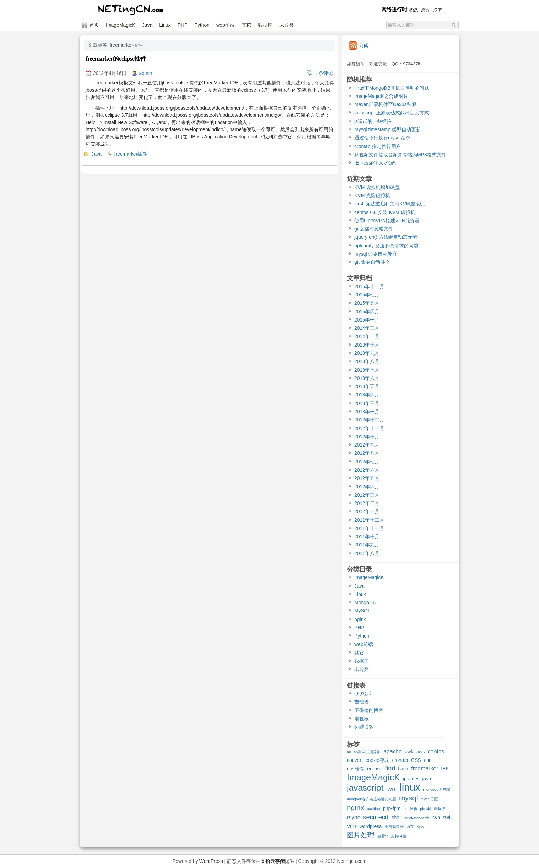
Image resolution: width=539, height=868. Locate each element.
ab (349, 752)
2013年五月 (367, 386)
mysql (408, 798)
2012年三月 (367, 495)
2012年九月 (367, 445)
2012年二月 (367, 503)
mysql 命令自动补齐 (375, 254)
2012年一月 (367, 511)
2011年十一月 (369, 528)
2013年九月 (367, 353)
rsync (353, 817)
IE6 (444, 768)
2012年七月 (367, 461)
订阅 (364, 45)
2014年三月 (367, 328)
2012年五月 (367, 478)
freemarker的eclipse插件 (116, 58)
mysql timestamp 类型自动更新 (387, 129)
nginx (360, 619)
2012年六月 (367, 470)
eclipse (374, 768)
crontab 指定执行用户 (377, 146)
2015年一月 (367, 320)
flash (403, 768)
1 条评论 (324, 73)
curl (428, 760)
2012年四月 (367, 486)
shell (397, 817)
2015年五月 (367, 303)
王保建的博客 (368, 710)
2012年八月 (367, 453)
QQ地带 (363, 693)
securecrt (376, 817)
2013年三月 (367, 403)
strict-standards (417, 818)
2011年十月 (367, 536)
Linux (164, 25)
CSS (416, 760)
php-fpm (391, 808)
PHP (183, 25)
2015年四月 (367, 311)
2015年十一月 (369, 286)
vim (351, 826)
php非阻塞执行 (432, 809)
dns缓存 (355, 768)
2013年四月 (367, 394)
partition (373, 809)
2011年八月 (367, 553)
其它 (246, 25)
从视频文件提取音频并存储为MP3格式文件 (400, 154)
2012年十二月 (369, 419)
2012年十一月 (369, 428)
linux (409, 788)
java (426, 778)
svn (436, 817)
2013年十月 (367, 345)
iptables (411, 778)
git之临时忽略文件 (373, 229)
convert (355, 760)
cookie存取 (377, 760)
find (390, 768)
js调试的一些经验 (373, 121)
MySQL (362, 610)
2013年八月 (367, 361)
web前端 (225, 25)
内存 (410, 827)
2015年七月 (367, 294)
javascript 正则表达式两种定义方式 (391, 112)
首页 (94, 25)
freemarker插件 (130, 154)
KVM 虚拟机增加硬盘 (377, 187)
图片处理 (360, 835)
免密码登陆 (394, 827)
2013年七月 (367, 370)
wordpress (371, 826)
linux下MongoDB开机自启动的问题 (391, 88)
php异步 (410, 809)
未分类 (286, 25)
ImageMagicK (120, 25)
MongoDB (365, 602)
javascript (365, 788)
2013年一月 (367, 411)
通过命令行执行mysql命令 (382, 137)
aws (420, 751)
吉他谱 (361, 701)
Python (201, 25)
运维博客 (364, 727)
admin (145, 73)
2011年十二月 (369, 520)
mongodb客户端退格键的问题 (371, 799)
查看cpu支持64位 (391, 836)
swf (446, 817)
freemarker (424, 768)
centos (436, 751)
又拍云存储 (273, 861)
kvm (391, 789)
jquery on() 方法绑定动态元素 (385, 237)
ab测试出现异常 (367, 752)
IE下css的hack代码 (375, 163)
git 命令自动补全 (372, 262)
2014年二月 (367, 336)
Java (147, 25)
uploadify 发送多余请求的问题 (386, 245)
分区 (421, 827)
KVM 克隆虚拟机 (372, 195)
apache (393, 751)
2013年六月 (367, 378)
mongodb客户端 (436, 789)
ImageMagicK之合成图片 (381, 96)
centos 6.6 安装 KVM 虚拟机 (384, 212)
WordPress (211, 861)
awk (409, 751)
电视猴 (361, 718)
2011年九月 (367, 545)
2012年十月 (367, 436)
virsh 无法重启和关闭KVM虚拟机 (389, 203)
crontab (400, 760)
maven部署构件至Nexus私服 (385, 104)
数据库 (265, 25)
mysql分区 (429, 799)
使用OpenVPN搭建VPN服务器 (387, 220)
